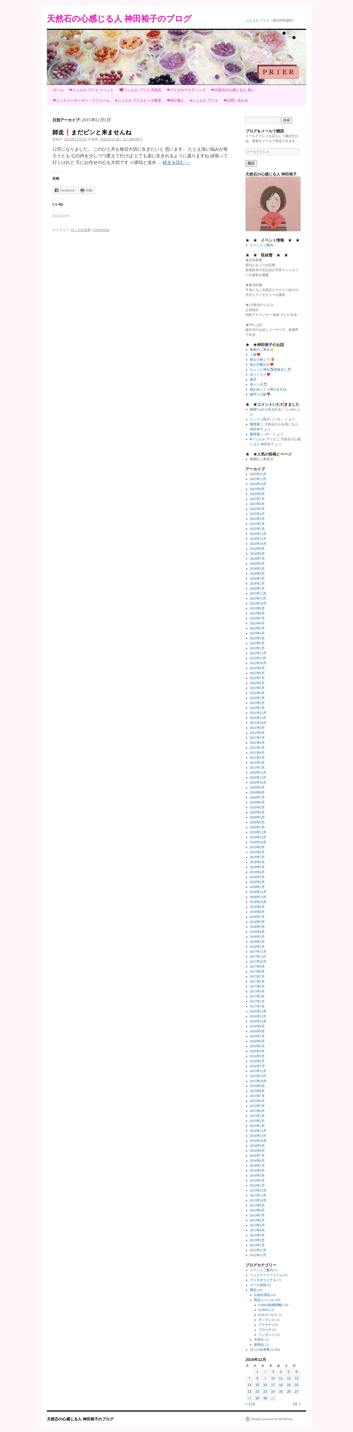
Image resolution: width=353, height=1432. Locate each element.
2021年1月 (257, 767)
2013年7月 (257, 1215)
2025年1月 (257, 529)
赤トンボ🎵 (258, 384)
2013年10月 (258, 1200)
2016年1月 (257, 1066)
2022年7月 (257, 678)
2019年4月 (257, 872)
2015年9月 (257, 1086)
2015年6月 (257, 1101)
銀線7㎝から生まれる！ (267, 409)
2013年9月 (257, 1205)
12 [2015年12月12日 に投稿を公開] (288, 1378)
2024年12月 (258, 534)
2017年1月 (257, 1006)
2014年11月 (258, 1136)
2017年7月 (257, 976)
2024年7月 (257, 559)
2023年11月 (258, 598)
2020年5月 (257, 807)
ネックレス (266, 1320)
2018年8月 (257, 912)
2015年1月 (257, 1126)
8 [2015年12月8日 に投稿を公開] (257, 1378)
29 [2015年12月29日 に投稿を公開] (257, 1398)
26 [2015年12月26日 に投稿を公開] (288, 1392)
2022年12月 (258, 653)
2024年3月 (257, 578)
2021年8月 (257, 733)
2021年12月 (258, 713)
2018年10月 (258, 902)
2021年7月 (257, 738)
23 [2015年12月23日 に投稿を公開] (265, 1392)
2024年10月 (258, 544)
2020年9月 (257, 787)
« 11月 (250, 1404)
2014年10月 (258, 1141)
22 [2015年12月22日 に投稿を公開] (257, 1392)
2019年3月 (257, 877)
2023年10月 (258, 603)
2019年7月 (257, 857)
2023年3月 (257, 638)
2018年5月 (257, 927)
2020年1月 (257, 827)
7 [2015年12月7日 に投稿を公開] (249, 1378)
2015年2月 (257, 1121)
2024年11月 (258, 539)
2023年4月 (257, 633)
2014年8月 (257, 1151)
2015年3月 (257, 1116)
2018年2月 (257, 942)
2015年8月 (257, 1091)
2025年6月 (257, 504)
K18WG (264, 1310)
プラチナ (265, 1325)
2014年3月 (257, 1175)
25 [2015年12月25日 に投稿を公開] (281, 1392)
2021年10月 (258, 723)
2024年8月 (257, 554)
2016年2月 (257, 1061)
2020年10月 (258, 782)
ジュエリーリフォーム (266, 1275)
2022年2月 (257, 703)
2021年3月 (257, 758)
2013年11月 (258, 1195)
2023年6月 (257, 623)
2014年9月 (257, 1146)
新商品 (259, 1345)
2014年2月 (257, 1180)
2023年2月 (257, 643)
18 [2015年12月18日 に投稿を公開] (281, 1385)
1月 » (297, 1404)
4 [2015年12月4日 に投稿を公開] (281, 1372)
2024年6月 (257, 564)
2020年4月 (257, 812)
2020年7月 (257, 797)
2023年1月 (257, 648)
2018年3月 (257, 937)
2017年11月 (258, 957)
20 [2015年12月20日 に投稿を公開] (296, 1385)
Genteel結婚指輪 (270, 1305)
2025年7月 (257, 499)
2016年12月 (258, 1011)
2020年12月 (258, 772)
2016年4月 (257, 1051)
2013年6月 (257, 1220)
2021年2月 (257, 763)
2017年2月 (257, 1001)
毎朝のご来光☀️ (262, 350)
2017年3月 (257, 996)
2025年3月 (257, 519)
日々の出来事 (81, 230)
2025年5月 (257, 509)
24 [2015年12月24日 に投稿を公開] (273, 1392)
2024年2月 (257, 583)
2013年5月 (257, 1225)
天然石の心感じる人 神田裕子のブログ (119, 18)
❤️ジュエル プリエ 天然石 (140, 90)
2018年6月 (257, 922)
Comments (101, 230)
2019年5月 (257, 867)
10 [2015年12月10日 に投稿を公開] (273, 1378)
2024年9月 (257, 549)
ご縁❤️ (255, 355)
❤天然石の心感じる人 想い (233, 90)
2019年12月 (258, 832)
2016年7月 (257, 1036)
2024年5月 (257, 568)
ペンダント (266, 1335)
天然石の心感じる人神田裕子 (121, 139)
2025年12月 (258, 474)
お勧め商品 (262, 1295)
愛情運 (255, 424)
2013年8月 (257, 1210)
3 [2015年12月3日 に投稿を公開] (273, 1372)
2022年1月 (257, 708)
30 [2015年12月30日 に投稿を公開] (265, 1398)
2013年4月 (257, 1230)
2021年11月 (258, 718)
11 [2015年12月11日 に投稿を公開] (281, 1378)
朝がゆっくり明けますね (268, 389)
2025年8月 (257, 494)
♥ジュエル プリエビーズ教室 (138, 100)
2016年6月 (257, 1041)
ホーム (58, 90)
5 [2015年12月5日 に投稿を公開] (289, 1372)
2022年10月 (258, 663)
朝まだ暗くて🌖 (262, 360)
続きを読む (176, 162)
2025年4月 (257, 514)
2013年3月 (257, 1235)
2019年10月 (258, 842)
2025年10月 (258, 484)
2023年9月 (257, 608)
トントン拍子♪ (260, 419)
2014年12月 (258, 1131)
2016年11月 (258, 1016)
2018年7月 (257, 917)
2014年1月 (257, 1185)
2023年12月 (258, 593)
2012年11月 (258, 1255)
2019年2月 (257, 882)
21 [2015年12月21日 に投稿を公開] (249, 1392)
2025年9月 (257, 489)
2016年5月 (257, 1046)
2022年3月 (257, 698)
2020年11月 (258, 777)
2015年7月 (257, 1096)
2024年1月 (257, 588)
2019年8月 (257, 852)
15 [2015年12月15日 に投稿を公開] (257, 1385)
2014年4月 (257, 1170)
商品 (253, 1290)
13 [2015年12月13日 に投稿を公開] (296, 1378)
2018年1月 (257, 947)
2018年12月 (258, 892)
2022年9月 (257, 668)
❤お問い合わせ (236, 100)
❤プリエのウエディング (186, 90)
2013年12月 (258, 1190)
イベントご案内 (261, 245)
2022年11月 (258, 658)
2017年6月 (257, 981)
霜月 (253, 379)
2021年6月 (257, 743)
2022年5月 (257, 688)
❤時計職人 (175, 100)
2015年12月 (258, 1071)
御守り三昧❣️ (260, 394)
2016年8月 (257, 1031)
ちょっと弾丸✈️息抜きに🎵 (270, 369)
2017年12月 (258, 952)
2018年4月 (257, 932)
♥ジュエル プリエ (204, 100)
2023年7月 (257, 618)
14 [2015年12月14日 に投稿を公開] (249, 1385)
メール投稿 (258, 1285)
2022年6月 (257, 683)
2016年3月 (257, 1056)
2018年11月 (258, 897)
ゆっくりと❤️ (260, 374)
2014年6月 (257, 1161)
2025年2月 (257, 524)
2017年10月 (258, 962)
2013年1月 (257, 1245)
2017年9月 (257, 966)
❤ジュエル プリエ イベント (91, 90)
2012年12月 (258, 1250)
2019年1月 (257, 887)
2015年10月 (258, 1081)
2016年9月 (257, 1026)
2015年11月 (258, 1076)
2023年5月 (257, 628)
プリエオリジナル (263, 1280)
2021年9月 (257, 728)
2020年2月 (257, 822)
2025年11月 (258, 479)
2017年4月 (257, 991)
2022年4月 (257, 693)
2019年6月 (257, 862)
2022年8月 (257, 673)
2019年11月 (258, 837)
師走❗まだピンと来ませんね (92, 132)
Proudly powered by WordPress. (272, 1419)
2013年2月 (257, 1240)
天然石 (259, 1340)
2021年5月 (257, 748)
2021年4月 (257, 753)
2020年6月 (257, 802)
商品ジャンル (264, 1300)
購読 (251, 163)
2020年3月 (257, 817)
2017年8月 (257, 971)
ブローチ (265, 1330)
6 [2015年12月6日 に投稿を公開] (297, 1372)
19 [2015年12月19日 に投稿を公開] (288, 1385)
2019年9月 (257, 847)
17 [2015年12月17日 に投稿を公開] (273, 1385)
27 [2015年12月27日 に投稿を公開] (296, 1392)
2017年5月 (257, 986)
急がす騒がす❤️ (262, 364)
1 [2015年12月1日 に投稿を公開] (257, 1372)
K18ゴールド (267, 1315)
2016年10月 (258, 1021)
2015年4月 (257, 1111)
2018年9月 (257, 907)
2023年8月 (257, 613)
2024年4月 (257, 573)
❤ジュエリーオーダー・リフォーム (81, 100)
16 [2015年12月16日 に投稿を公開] (265, 1385)
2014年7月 (257, 1156)
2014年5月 (257, 1165)
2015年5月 (257, 1106)
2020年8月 (257, 792)
